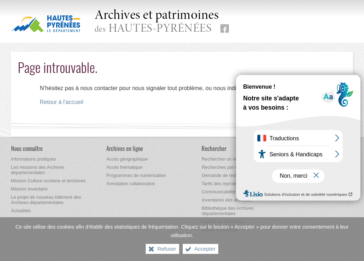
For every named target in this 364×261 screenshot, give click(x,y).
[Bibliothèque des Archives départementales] (228, 210)
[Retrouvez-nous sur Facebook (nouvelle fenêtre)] (224, 28)
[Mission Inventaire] (29, 189)
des (157, 22)
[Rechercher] (214, 148)
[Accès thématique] (124, 167)
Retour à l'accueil (61, 102)
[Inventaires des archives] (226, 200)
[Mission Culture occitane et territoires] (48, 180)
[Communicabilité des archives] (232, 191)
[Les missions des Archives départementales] (37, 170)
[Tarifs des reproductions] (226, 183)
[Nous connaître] (27, 148)
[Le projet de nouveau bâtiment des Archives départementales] (46, 199)
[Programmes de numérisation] (136, 175)
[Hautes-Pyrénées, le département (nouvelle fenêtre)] (45, 23)
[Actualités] (21, 210)
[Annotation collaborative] (130, 183)
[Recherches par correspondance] (235, 167)
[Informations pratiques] (33, 159)
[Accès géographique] (127, 159)
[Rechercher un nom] (221, 159)
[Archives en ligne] (124, 148)
